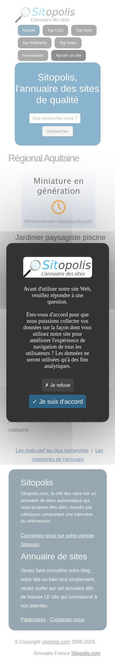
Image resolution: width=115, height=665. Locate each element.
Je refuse (57, 385)
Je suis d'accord (57, 401)
